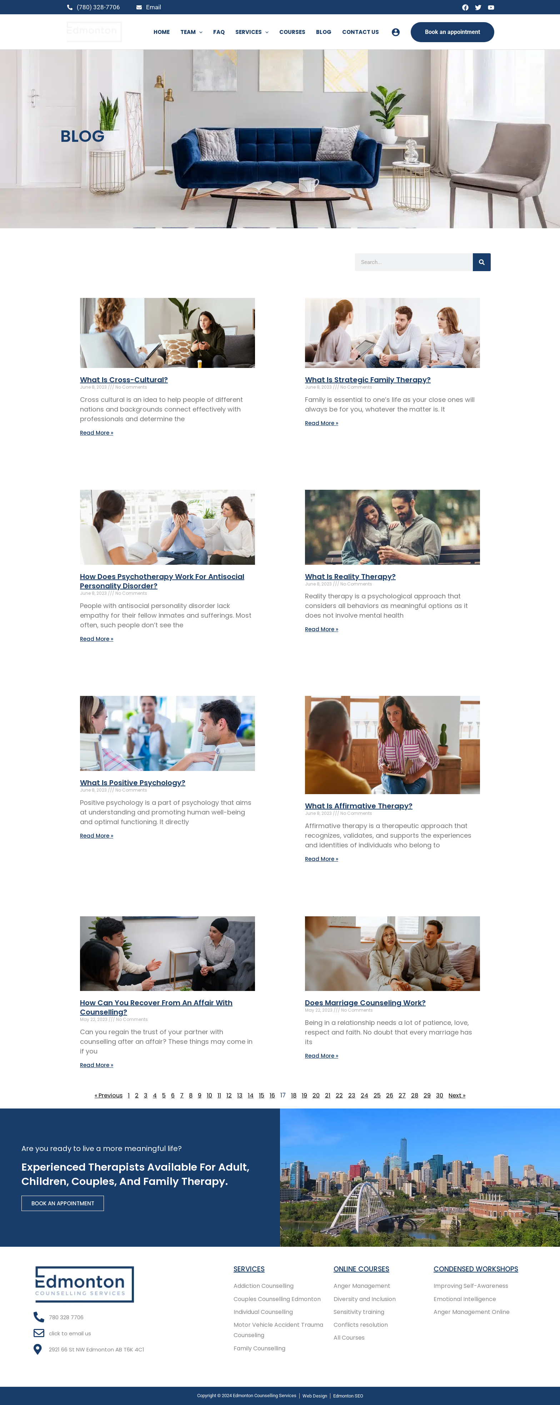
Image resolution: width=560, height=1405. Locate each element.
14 (251, 1096)
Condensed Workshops (478, 1268)
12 (228, 1096)
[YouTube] (491, 7)
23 (353, 1096)
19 (305, 1096)
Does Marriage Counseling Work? (365, 1004)
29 (430, 1096)
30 (443, 1096)
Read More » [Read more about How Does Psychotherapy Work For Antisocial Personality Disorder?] (96, 639)
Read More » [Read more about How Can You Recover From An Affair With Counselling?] (96, 1066)
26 (392, 1096)
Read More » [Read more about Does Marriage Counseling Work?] (321, 1057)
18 (294, 1096)
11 (218, 1096)
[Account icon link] (395, 32)
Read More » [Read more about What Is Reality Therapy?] (321, 629)
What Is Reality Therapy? (350, 577)
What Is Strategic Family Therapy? (368, 380)
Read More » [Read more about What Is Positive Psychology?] (96, 836)
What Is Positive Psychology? (132, 783)
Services (250, 1268)
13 (239, 1096)
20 (317, 1096)
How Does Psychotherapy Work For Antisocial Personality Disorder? (162, 581)
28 (417, 1096)
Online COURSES (363, 1268)
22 (340, 1096)
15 (261, 1096)
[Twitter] (478, 7)
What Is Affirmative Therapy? (358, 807)
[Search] (482, 262)
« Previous (104, 1096)
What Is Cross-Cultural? (124, 380)
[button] (199, 32)
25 (379, 1096)
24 (366, 1096)
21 (329, 1096)
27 (404, 1096)
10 (208, 1096)
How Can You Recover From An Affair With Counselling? (156, 1008)
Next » (461, 1096)
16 (272, 1096)
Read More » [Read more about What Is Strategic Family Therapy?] (321, 423)
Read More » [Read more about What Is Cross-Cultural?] (96, 433)
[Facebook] (465, 7)
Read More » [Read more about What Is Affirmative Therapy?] (321, 859)
